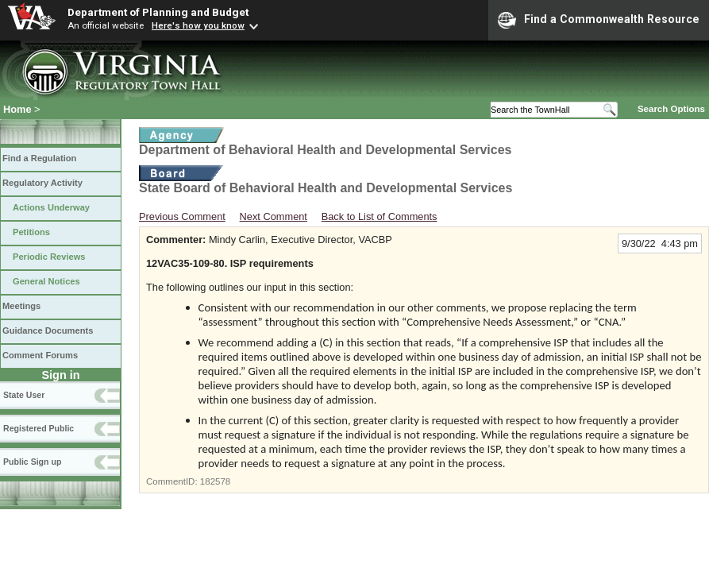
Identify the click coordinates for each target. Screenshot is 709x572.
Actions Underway (51, 207)
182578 (215, 481)
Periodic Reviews (49, 256)
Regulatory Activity (42, 182)
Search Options (671, 109)
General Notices (46, 281)
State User (23, 395)
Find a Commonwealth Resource (598, 20)
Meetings (21, 306)
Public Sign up (32, 461)
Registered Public (38, 428)
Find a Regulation (39, 158)
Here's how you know (198, 25)
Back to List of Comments (379, 216)
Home (17, 109)
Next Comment (273, 216)
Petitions (31, 232)
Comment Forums (40, 355)
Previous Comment (182, 216)
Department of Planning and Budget (158, 12)
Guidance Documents (47, 330)
